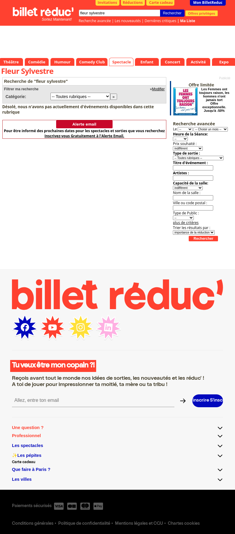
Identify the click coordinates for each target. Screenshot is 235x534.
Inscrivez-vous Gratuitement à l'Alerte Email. (84, 135)
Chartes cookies (184, 524)
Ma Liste (187, 20)
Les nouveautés (128, 20)
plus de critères (186, 222)
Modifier (158, 89)
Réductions (133, 2)
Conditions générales (32, 524)
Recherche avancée (95, 20)
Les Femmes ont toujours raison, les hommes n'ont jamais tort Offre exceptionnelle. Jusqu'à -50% (214, 99)
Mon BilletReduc (207, 2)
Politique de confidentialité (84, 524)
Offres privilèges (201, 13)
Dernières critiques (160, 20)
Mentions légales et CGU (139, 524)
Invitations (107, 2)
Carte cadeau (161, 2)
